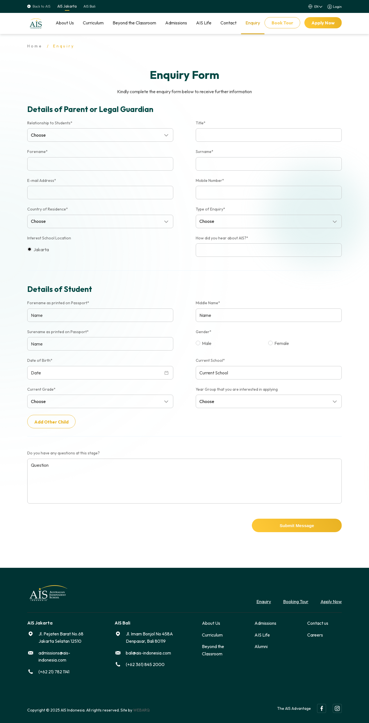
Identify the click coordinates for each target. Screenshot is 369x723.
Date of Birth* (40, 360)
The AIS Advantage (294, 707)
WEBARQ (141, 708)
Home (34, 46)
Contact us (317, 622)
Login (337, 6)
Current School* (210, 360)
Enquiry (252, 23)
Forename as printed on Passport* (58, 302)
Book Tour (282, 23)
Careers (315, 633)
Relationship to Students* (49, 122)
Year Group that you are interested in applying (237, 389)
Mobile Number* (210, 180)
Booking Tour (295, 600)
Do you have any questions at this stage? (63, 451)
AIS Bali (89, 6)
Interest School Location (49, 238)
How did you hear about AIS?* (222, 238)
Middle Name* (208, 302)
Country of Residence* (47, 209)
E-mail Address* (41, 180)
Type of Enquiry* (210, 209)
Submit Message (297, 525)
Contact (228, 23)
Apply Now (323, 23)
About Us (65, 23)
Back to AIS (39, 6)
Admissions (176, 23)
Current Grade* (41, 389)
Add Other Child (51, 422)
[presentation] (70, 525)
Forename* (37, 151)
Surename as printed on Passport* (58, 331)
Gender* (203, 331)
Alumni (261, 645)
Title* (201, 122)
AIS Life (203, 23)
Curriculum (93, 23)
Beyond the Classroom (134, 23)
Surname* (204, 151)
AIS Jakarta (67, 6)
